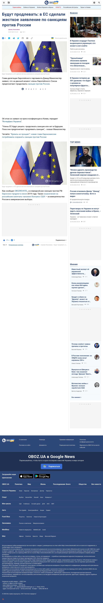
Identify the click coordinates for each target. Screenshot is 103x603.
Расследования (59, 484)
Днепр (42, 491)
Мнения (74, 264)
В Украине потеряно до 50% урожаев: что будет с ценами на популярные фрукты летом (80, 82)
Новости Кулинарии (40, 517)
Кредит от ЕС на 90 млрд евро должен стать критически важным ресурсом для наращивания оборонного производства (85, 180)
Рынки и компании (25, 523)
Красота (35, 536)
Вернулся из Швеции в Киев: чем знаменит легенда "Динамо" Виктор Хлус (82, 372)
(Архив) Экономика (14, 29)
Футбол (21, 497)
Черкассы (49, 491)
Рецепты (22, 517)
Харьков (26, 491)
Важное (74, 13)
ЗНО (48, 504)
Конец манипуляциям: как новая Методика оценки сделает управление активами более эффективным (80, 285)
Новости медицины (25, 529)
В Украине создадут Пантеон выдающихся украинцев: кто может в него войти (82, 43)
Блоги (68, 484)
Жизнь (43, 484)
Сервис (48, 510)
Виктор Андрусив (77, 391)
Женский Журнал (50, 536)
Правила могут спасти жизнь (80, 69)
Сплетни (28, 536)
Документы (43, 445)
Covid (44, 529)
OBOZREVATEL (21, 191)
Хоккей (36, 497)
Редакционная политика (16, 245)
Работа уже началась (77, 49)
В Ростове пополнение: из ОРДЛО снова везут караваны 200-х (82, 358)
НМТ (52, 504)
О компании (23, 439)
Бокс (41, 497)
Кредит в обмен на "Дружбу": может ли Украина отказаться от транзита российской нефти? (81, 299)
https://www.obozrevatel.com (70, 545)
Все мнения (76, 397)
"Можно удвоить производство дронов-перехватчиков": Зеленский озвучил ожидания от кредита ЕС (84, 172)
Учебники (26, 504)
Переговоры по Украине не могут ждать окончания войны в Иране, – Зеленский (85, 211)
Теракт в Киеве (85, 7)
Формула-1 (48, 497)
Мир (29, 484)
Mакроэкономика (38, 523)
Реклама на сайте (24, 445)
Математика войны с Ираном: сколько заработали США (80, 386)
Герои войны (17, 7)
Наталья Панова (77, 291)
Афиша (21, 536)
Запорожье (34, 491)
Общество (83, 484)
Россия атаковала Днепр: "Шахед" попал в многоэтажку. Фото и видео (85, 193)
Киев (20, 491)
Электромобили (33, 510)
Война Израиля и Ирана (45, 7)
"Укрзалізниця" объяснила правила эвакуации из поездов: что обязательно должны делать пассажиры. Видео (80, 62)
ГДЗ (20, 504)
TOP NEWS (75, 142)
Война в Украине (29, 7)
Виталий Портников (77, 304)
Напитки (29, 517)
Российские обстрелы (70, 7)
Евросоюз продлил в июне (14, 194)
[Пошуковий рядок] (99, 2)
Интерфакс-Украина (12, 121)
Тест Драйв (22, 510)
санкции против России (39, 84)
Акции (42, 510)
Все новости (96, 484)
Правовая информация (66, 439)
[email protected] (26, 588)
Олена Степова (76, 363)
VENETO (58, 7)
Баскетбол (28, 497)
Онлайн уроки (35, 504)
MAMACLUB (36, 529)
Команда (42, 439)
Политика (18, 484)
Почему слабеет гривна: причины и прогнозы (81, 345)
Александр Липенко (77, 377)
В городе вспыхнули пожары (80, 199)
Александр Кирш (76, 277)
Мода (41, 536)
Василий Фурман (76, 349)
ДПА (43, 504)
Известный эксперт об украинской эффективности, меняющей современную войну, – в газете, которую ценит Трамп (80, 271)
